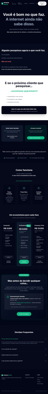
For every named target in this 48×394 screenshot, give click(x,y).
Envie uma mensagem (29, 377)
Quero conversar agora (36, 137)
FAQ (37, 3)
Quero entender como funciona (12, 137)
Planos (26, 3)
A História (14, 4)
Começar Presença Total (39, 262)
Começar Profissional (24, 262)
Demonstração (40, 383)
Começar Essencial (8, 262)
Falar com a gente (42, 3)
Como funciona (20, 4)
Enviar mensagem (24, 314)
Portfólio (32, 3)
